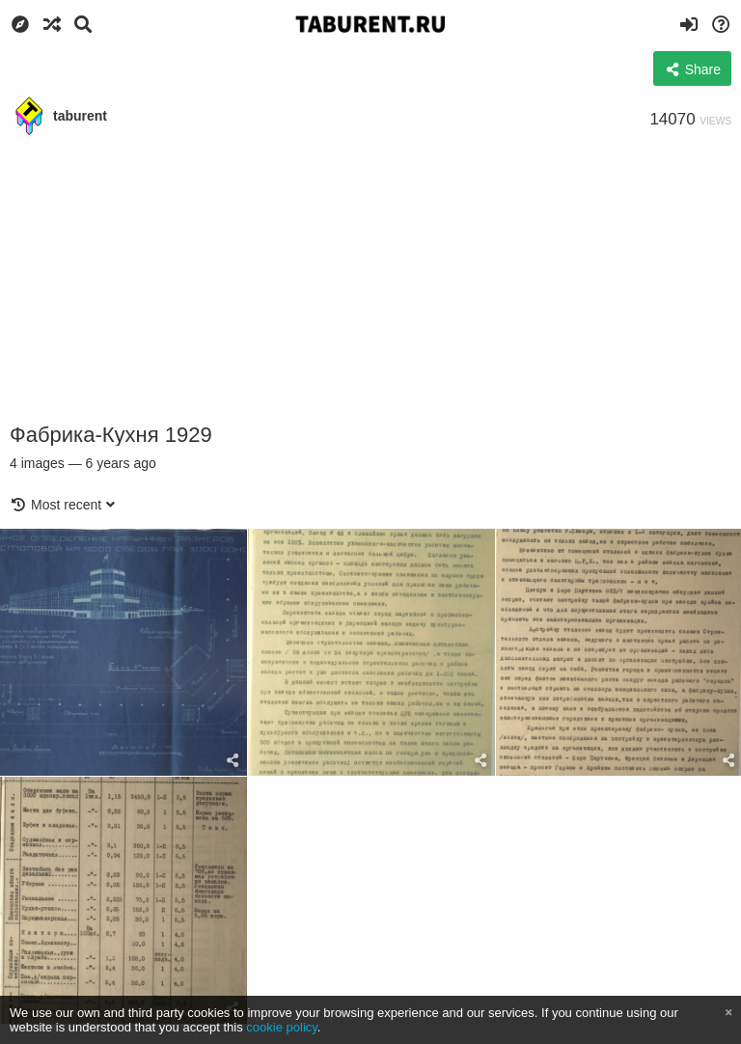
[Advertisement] (370, 280)
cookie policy (281, 1027)
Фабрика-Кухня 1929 (111, 435)
